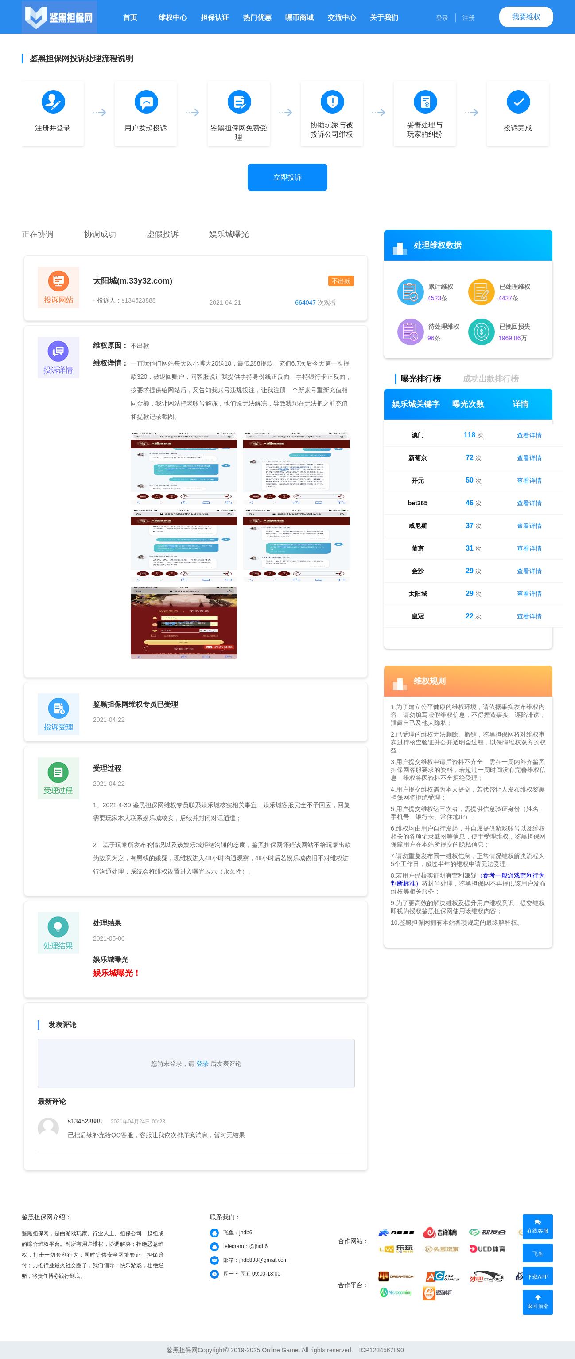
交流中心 (342, 17)
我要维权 (526, 16)
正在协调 (38, 234)
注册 (468, 17)
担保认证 (215, 17)
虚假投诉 (163, 234)
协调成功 (100, 234)
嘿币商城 (299, 17)
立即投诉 (287, 177)
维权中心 (173, 17)
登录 (442, 17)
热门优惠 (257, 17)
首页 (130, 17)
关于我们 (384, 17)
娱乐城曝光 (229, 234)
